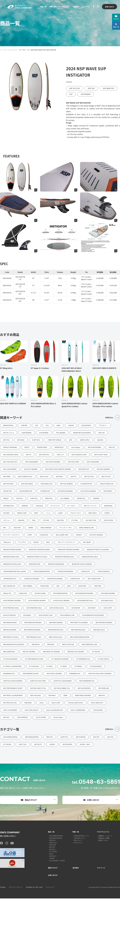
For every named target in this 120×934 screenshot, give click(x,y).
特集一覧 (50, 7)
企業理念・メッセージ (105, 871)
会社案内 (75, 7)
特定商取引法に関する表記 (34, 923)
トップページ (5, 50)
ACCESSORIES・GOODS (57, 896)
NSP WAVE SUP (108, 88)
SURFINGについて (79, 874)
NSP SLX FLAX (74, 88)
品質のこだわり (103, 876)
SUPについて (78, 876)
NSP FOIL (52, 885)
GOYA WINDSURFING (56, 871)
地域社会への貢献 (104, 874)
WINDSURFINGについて (81, 871)
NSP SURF (52, 880)
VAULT (51, 889)
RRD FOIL (52, 876)
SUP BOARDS (86, 94)
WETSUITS (52, 892)
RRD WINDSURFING (55, 874)
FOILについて (78, 878)
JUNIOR (51, 894)
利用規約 (3, 923)
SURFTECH (53, 878)
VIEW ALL (112, 417)
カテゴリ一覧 (16, 50)
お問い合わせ (109, 7)
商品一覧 (41, 7)
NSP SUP (91, 88)
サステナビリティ (63, 7)
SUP (70, 94)
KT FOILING (53, 887)
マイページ (86, 7)
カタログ (116, 17)
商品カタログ (29, 835)
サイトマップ (50, 923)
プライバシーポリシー (16, 923)
